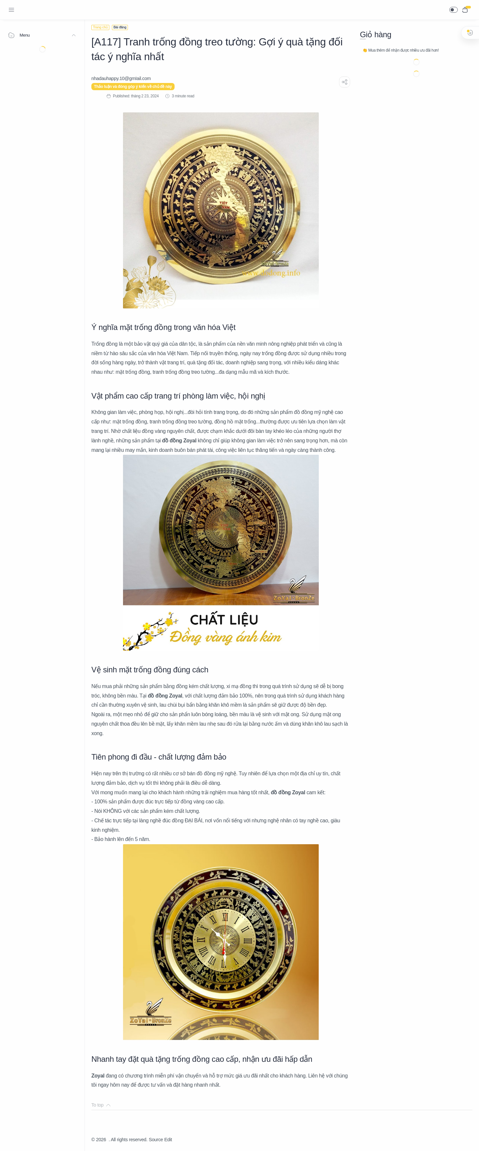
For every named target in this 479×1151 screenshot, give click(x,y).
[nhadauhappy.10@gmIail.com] (121, 78)
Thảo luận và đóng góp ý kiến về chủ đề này (133, 86)
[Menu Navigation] (11, 10)
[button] (453, 10)
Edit (168, 1139)
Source (156, 1139)
